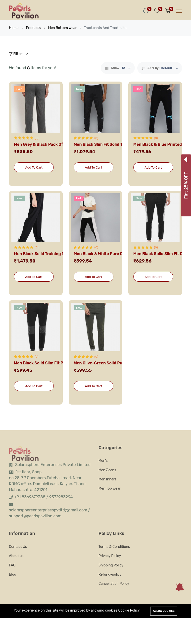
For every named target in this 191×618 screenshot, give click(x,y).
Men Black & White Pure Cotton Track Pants (115, 253)
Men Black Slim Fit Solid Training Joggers (113, 144)
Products (33, 28)
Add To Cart (34, 167)
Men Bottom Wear (62, 28)
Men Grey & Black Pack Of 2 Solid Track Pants (57, 144)
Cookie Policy (129, 610)
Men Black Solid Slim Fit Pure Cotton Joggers (57, 363)
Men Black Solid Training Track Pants (49, 253)
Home (13, 28)
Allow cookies (164, 611)
